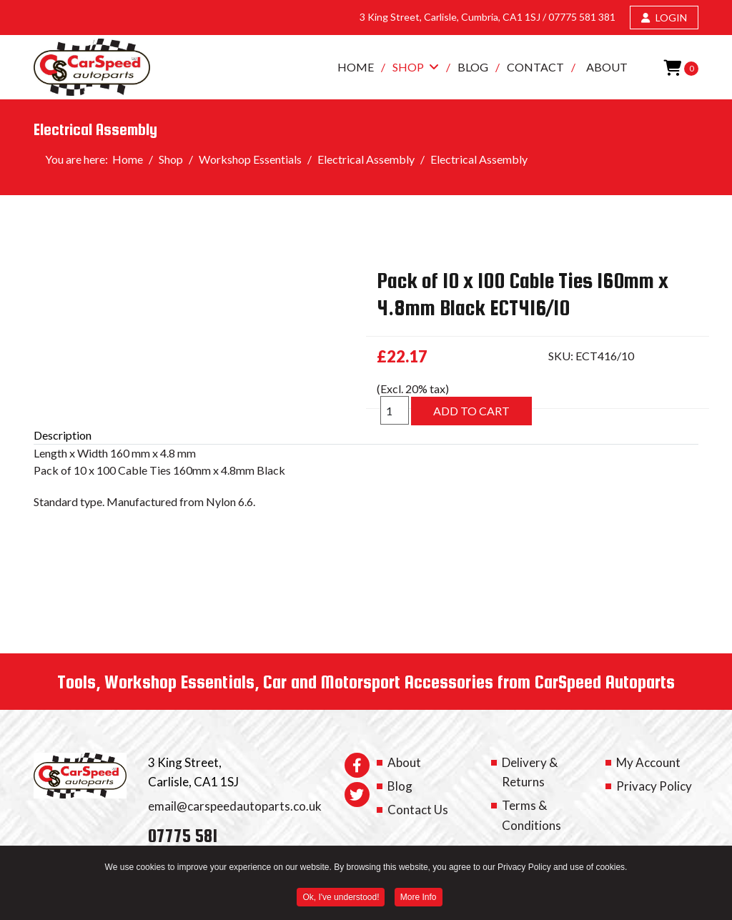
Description (63, 435)
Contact (535, 67)
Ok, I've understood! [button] (340, 899)
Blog (473, 67)
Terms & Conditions (531, 815)
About (607, 67)
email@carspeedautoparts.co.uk (235, 805)
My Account (648, 762)
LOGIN (664, 17)
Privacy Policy (654, 785)
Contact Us (417, 809)
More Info (418, 899)
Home (355, 67)
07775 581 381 (581, 17)
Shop (408, 67)
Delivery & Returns (530, 772)
